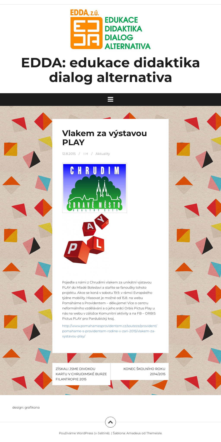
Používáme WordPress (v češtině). (84, 433)
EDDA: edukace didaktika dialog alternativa (110, 69)
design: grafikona (26, 407)
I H (86, 154)
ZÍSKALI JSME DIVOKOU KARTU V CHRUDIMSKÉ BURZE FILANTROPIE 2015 (81, 374)
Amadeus (133, 433)
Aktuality (103, 154)
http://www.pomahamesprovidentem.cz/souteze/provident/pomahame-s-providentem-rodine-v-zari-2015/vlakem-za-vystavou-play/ (109, 331)
